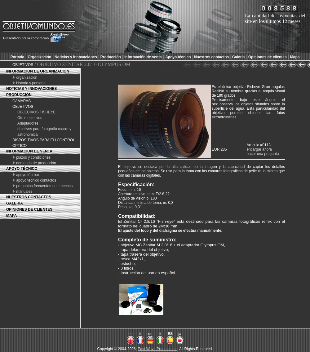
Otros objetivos (29, 118)
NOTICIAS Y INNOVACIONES (31, 88)
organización (26, 77)
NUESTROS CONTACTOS (28, 197)
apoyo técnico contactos (36, 180)
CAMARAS (21, 101)
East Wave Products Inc (157, 349)
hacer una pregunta (263, 154)
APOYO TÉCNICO (22, 168)
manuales (24, 191)
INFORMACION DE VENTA (29, 151)
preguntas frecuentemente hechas (44, 186)
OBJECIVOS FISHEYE (36, 112)
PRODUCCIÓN (19, 95)
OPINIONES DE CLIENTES (29, 209)
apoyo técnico (27, 175)
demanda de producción (36, 163)
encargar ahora (259, 149)
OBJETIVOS (22, 65)
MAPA (11, 215)
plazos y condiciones (33, 157)
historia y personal (31, 83)
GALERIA (14, 203)
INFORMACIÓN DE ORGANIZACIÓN (37, 71)
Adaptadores (27, 123)
